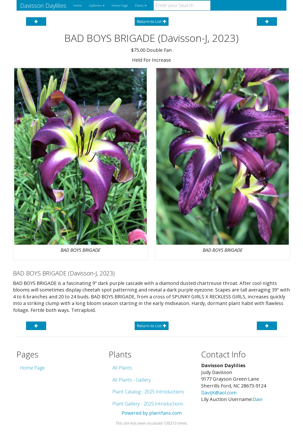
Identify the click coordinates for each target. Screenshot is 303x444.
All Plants (122, 368)
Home (77, 5)
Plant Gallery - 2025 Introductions (147, 403)
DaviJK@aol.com (218, 392)
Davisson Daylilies (43, 5)
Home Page (120, 5)
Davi (257, 399)
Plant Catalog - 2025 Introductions (148, 391)
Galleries (97, 5)
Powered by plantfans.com (152, 413)
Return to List (151, 21)
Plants (141, 5)
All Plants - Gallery (131, 380)
